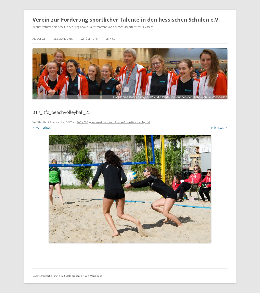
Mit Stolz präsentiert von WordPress (81, 276)
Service (110, 38)
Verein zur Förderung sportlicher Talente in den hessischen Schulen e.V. (126, 19)
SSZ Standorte (63, 38)
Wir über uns (89, 38)
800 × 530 (82, 122)
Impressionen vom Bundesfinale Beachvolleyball (120, 122)
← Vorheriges (41, 127)
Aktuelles (39, 38)
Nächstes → (219, 127)
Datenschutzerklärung (45, 276)
